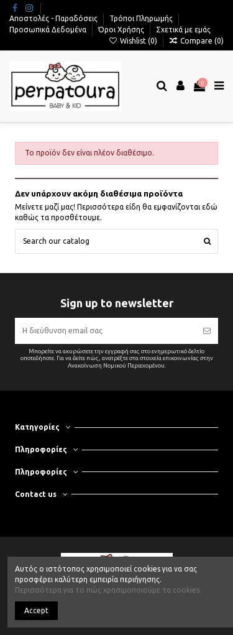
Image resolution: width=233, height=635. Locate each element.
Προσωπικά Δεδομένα (48, 29)
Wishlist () (133, 41)
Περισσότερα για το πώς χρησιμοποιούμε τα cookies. (108, 590)
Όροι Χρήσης (122, 29)
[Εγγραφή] (207, 331)
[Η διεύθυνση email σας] (105, 331)
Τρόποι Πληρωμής (142, 18)
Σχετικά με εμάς (183, 29)
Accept (36, 610)
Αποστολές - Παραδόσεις (54, 18)
